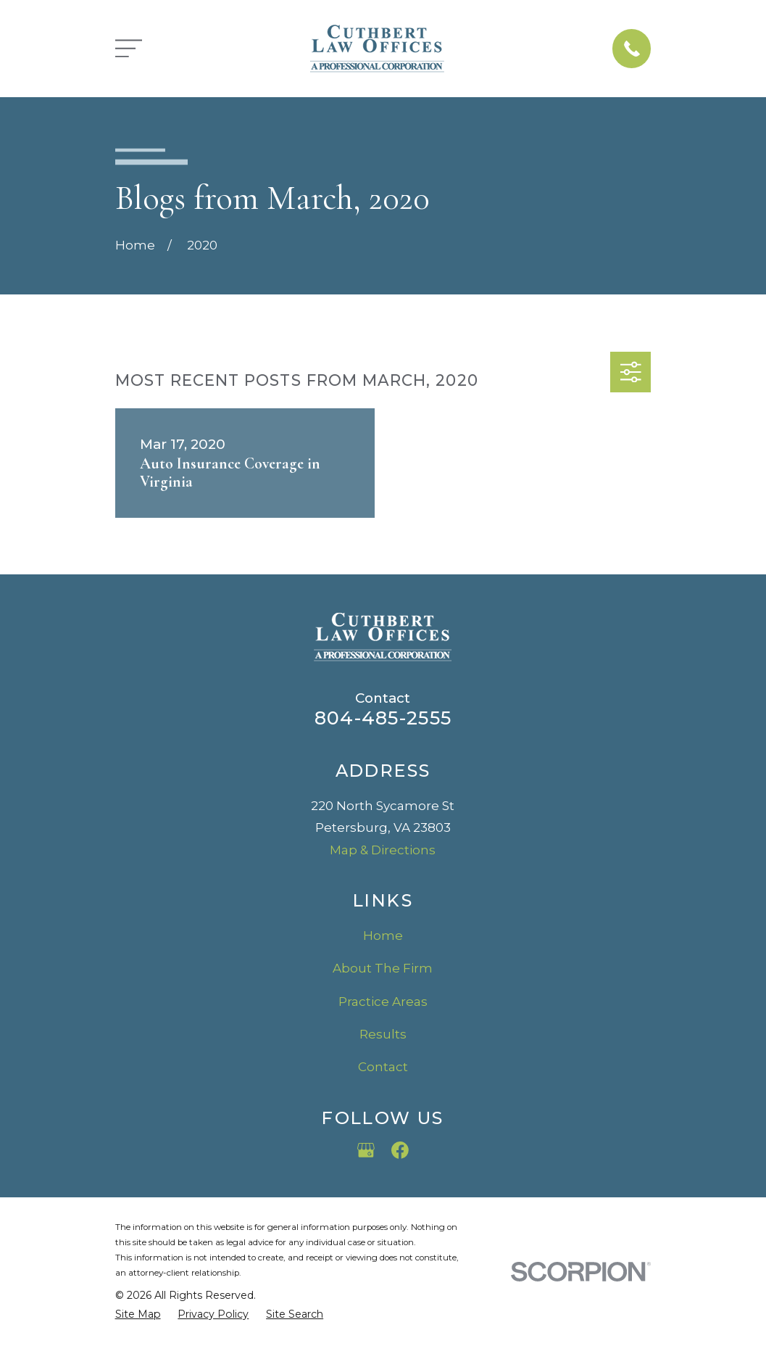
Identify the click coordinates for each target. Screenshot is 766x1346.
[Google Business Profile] (366, 1150)
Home (383, 935)
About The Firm (383, 968)
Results (383, 1034)
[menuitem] (138, 1314)
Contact (383, 1067)
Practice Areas (383, 1001)
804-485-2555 (383, 717)
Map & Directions (383, 850)
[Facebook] (400, 1150)
